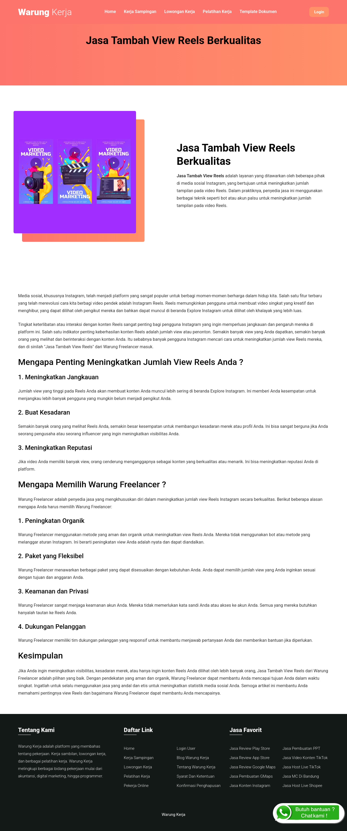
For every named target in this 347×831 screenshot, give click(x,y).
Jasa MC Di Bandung (300, 776)
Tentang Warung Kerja (196, 767)
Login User (186, 748)
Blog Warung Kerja (193, 757)
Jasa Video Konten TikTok (305, 757)
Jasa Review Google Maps (253, 767)
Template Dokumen (258, 11)
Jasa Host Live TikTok (301, 767)
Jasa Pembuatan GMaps (251, 776)
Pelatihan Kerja (217, 11)
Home (110, 11)
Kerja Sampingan (140, 11)
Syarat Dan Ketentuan (195, 776)
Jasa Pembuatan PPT (301, 748)
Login (319, 12)
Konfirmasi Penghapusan (199, 785)
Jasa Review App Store (249, 757)
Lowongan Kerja (179, 11)
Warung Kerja (173, 814)
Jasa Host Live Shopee (302, 785)
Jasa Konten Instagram (250, 785)
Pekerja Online (136, 785)
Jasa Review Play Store (250, 748)
